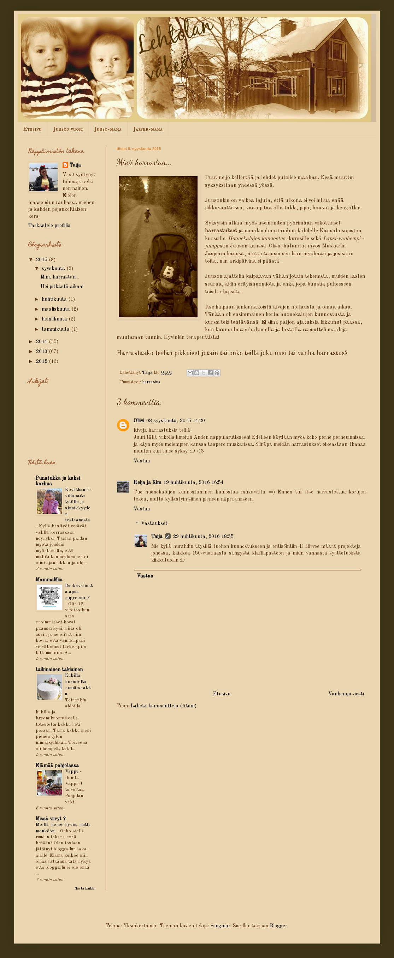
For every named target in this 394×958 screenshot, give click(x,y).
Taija (157, 536)
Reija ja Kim (147, 482)
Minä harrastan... (60, 277)
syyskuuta (54, 268)
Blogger (278, 925)
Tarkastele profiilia (49, 225)
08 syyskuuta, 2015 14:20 (175, 420)
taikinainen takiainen (59, 669)
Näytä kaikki (84, 888)
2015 (42, 259)
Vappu (72, 771)
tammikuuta (56, 329)
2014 (42, 341)
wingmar (220, 925)
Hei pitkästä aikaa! (62, 286)
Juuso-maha (108, 128)
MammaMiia (49, 579)
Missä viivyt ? (51, 818)
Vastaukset (154, 523)
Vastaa (142, 461)
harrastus (151, 382)
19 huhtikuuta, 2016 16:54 (193, 482)
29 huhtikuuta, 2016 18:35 (203, 536)
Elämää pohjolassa (57, 765)
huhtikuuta (55, 299)
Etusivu (32, 128)
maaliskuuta (56, 309)
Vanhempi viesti (346, 693)
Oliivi (139, 420)
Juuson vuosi (68, 128)
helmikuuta (55, 319)
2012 (42, 361)
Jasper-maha (148, 128)
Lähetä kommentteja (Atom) (163, 705)
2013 (42, 351)
